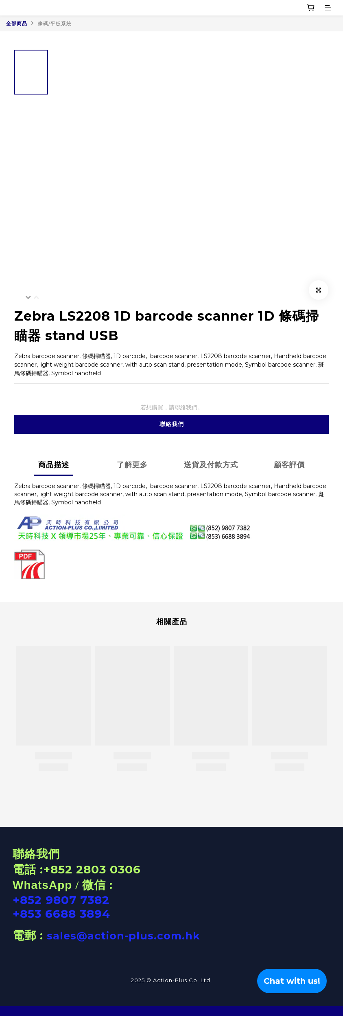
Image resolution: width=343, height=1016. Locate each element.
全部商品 (16, 23)
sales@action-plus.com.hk (123, 936)
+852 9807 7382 (61, 900)
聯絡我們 (171, 424)
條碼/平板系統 (55, 23)
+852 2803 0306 (92, 869)
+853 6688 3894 (61, 914)
